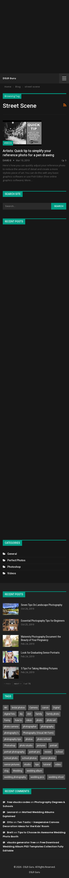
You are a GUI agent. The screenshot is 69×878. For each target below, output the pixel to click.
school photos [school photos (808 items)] (29, 758)
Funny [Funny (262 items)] (7, 720)
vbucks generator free (21, 842)
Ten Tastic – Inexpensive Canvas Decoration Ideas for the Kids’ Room (31, 824)
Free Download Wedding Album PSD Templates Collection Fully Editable (33, 846)
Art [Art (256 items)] (5, 707)
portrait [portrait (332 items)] (53, 745)
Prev (7, 683)
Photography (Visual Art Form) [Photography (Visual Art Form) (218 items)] (38, 733)
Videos (8, 143)
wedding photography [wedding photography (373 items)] (15, 777)
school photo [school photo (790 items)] (10, 758)
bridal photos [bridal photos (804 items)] (18, 707)
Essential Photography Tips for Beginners (43, 620)
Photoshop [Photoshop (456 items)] (9, 745)
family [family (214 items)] (39, 714)
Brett (10, 832)
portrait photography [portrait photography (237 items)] (14, 752)
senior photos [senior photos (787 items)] (48, 758)
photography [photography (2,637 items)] (47, 726)
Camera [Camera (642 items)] (33, 707)
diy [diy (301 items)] (21, 714)
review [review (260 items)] (48, 752)
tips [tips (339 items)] (37, 764)
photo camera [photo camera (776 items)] (11, 726)
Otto (10, 822)
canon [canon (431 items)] (45, 707)
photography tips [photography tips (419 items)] (12, 739)
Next (17, 683)
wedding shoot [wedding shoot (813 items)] (56, 777)
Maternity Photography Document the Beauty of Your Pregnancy (41, 638)
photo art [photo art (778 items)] (51, 720)
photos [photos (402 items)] (29, 739)
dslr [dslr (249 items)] (29, 714)
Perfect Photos (16, 560)
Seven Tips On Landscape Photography (41, 605)
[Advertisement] (34, 37)
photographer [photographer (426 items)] (29, 726)
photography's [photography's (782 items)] (11, 733)
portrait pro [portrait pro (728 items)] (34, 752)
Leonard (12, 812)
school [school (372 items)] (59, 752)
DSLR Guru (9, 78)
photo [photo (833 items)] (39, 720)
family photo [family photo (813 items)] (53, 714)
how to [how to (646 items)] (18, 720)
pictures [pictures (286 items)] (41, 745)
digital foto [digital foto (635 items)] (9, 714)
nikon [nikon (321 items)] (29, 720)
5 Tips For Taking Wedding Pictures (39, 668)
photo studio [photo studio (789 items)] (26, 745)
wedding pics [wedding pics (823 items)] (37, 777)
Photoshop (14, 566)
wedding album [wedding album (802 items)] (34, 771)
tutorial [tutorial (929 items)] (47, 764)
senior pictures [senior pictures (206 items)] (12, 764)
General (12, 553)
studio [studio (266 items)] (27, 764)
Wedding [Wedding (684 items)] (17, 771)
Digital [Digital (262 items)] (56, 707)
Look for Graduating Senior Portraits (40, 652)
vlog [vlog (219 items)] (6, 771)
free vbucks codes (18, 802)
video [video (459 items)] (58, 764)
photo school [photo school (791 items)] (43, 739)
